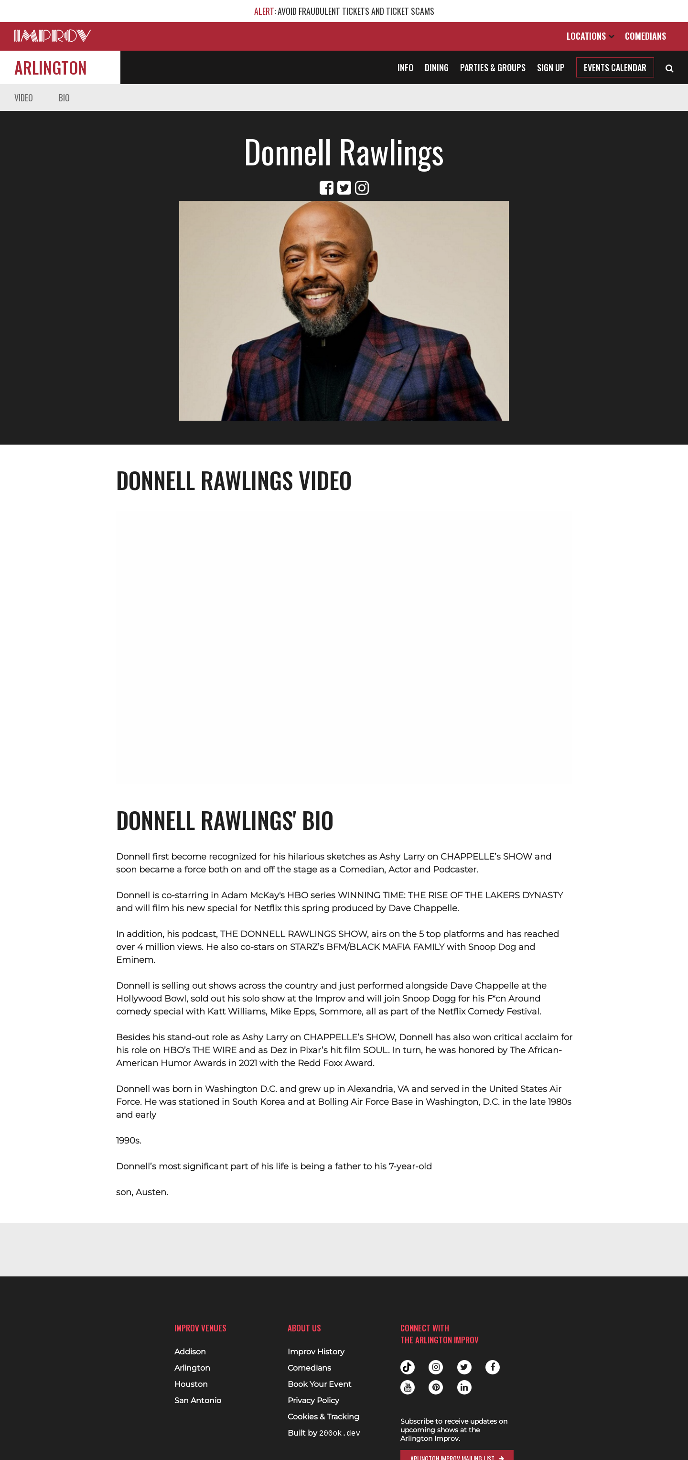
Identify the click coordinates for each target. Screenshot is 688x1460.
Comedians (645, 36)
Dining (437, 67)
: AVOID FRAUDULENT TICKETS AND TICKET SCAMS (344, 11)
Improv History (316, 1352)
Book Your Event (320, 1384)
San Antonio (197, 1401)
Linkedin (464, 1387)
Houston (191, 1384)
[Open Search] (670, 67)
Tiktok (407, 1367)
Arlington (50, 67)
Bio (64, 97)
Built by (324, 1433)
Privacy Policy (313, 1401)
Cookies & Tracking (323, 1417)
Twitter (464, 1367)
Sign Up (551, 67)
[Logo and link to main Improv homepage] (52, 35)
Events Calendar (615, 67)
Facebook (492, 1367)
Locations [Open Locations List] (590, 36)
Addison (190, 1352)
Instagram (436, 1367)
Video (23, 97)
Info (405, 67)
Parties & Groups (493, 67)
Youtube (407, 1387)
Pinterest (436, 1387)
